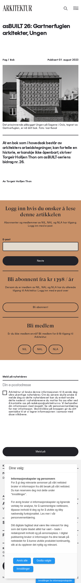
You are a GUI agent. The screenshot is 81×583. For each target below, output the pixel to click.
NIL (24, 349)
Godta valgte (44, 560)
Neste (40, 260)
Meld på (41, 451)
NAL (40, 349)
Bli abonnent (40, 307)
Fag (5, 59)
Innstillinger (23, 568)
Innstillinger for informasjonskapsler (55, 580)
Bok (12, 59)
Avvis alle (22, 560)
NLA (55, 349)
